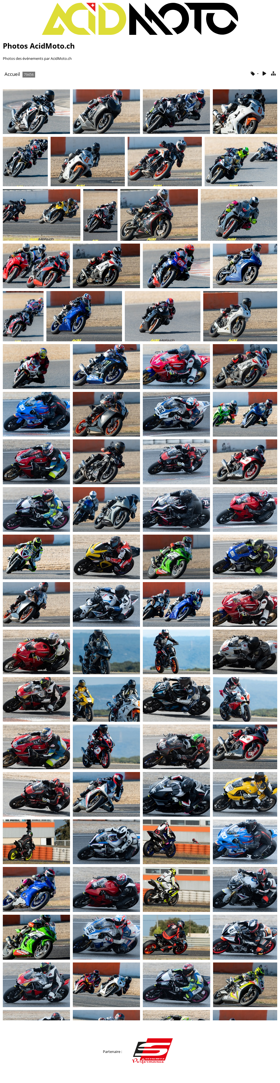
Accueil (12, 74)
